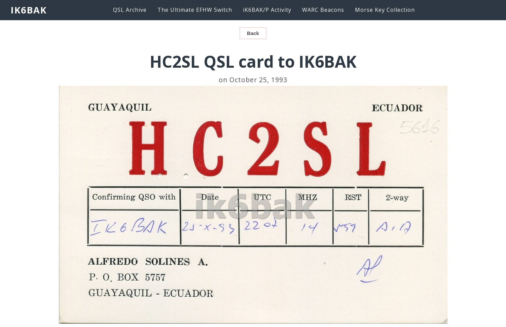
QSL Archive (130, 9)
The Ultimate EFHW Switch (194, 9)
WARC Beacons (323, 9)
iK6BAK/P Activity (267, 9)
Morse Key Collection (385, 9)
